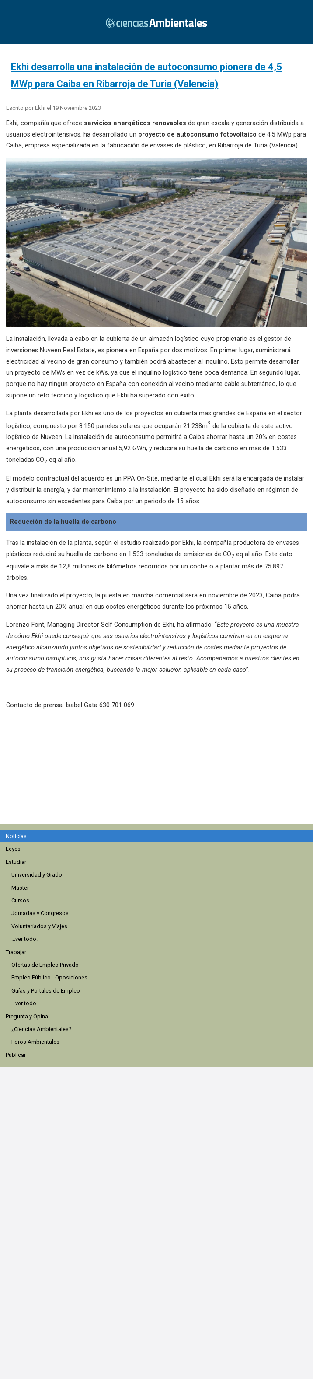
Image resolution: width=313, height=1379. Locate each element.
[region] (160, 771)
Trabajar (16, 952)
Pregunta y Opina (27, 1016)
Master (20, 887)
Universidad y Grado (36, 874)
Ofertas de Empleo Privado (45, 964)
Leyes (13, 849)
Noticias (16, 836)
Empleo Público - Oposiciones (49, 977)
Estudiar (16, 862)
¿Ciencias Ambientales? (41, 1029)
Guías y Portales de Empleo (45, 990)
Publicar (16, 1055)
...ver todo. (24, 939)
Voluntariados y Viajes (39, 926)
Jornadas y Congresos (40, 913)
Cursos (20, 900)
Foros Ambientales (35, 1042)
